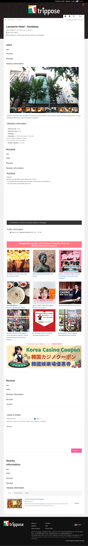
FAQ (46, 526)
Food (9, 493)
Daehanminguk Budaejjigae (34, 499)
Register (68, 1)
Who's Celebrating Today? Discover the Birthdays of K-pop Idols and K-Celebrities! (69, 276)
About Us (33, 523)
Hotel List (19, 19)
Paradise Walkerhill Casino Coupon (71, 305)
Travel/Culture (18, 493)
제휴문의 (33, 526)
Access (9, 53)
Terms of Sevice (35, 528)
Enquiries (47, 523)
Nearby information (15, 63)
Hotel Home (11, 19)
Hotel (26, 493)
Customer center (60, 1)
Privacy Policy (49, 528)
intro (8, 158)
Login (73, 1)
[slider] (35, 419)
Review (9, 58)
